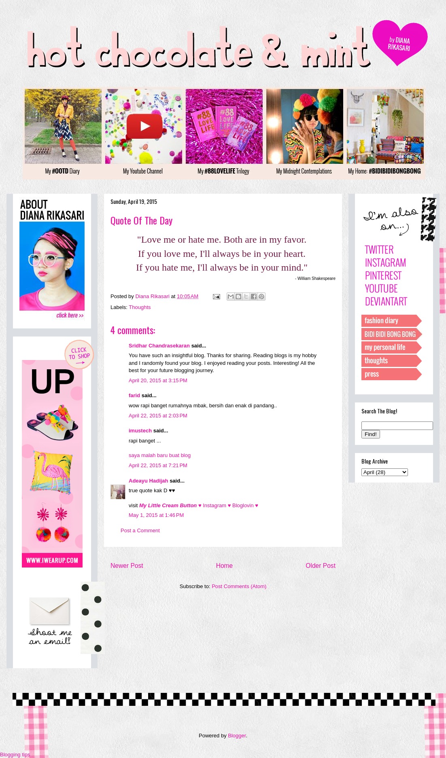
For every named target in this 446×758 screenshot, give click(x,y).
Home (224, 565)
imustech (140, 431)
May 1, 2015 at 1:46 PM (156, 515)
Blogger (237, 736)
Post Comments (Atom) (239, 586)
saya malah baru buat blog (160, 455)
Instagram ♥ (217, 505)
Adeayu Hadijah (148, 481)
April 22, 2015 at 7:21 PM (158, 465)
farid (134, 395)
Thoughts (140, 307)
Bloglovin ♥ (245, 505)
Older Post (321, 565)
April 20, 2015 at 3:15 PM (158, 380)
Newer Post (126, 565)
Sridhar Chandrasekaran (159, 346)
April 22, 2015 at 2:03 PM (158, 416)
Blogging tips (15, 755)
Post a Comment (140, 530)
